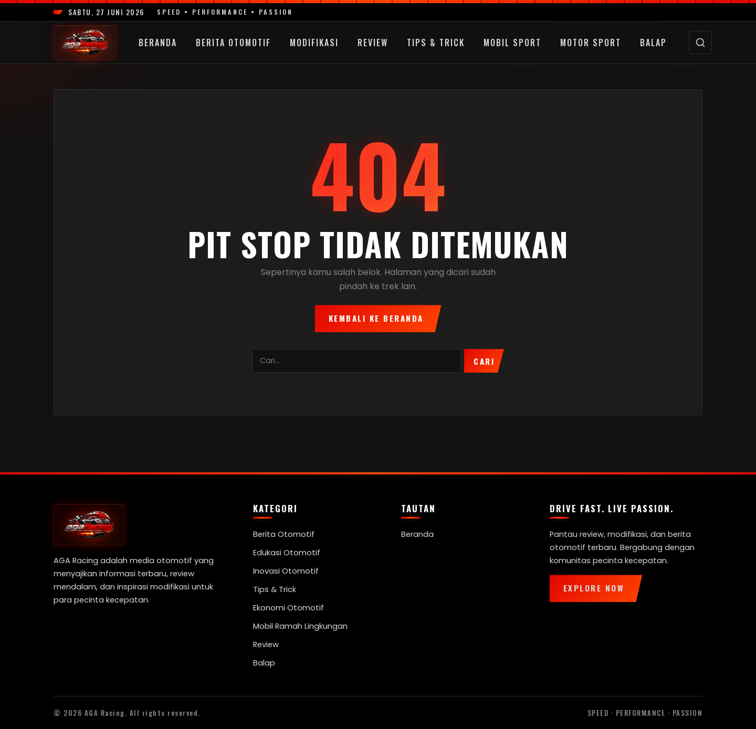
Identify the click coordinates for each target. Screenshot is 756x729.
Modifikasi (314, 42)
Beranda (158, 42)
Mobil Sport (512, 42)
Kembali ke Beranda (376, 318)
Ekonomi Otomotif (288, 608)
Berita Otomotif (233, 42)
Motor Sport (590, 42)
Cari (484, 361)
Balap (653, 42)
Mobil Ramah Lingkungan (300, 626)
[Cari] (700, 42)
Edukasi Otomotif (286, 552)
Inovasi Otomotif (286, 571)
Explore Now (594, 588)
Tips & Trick (436, 42)
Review (373, 42)
